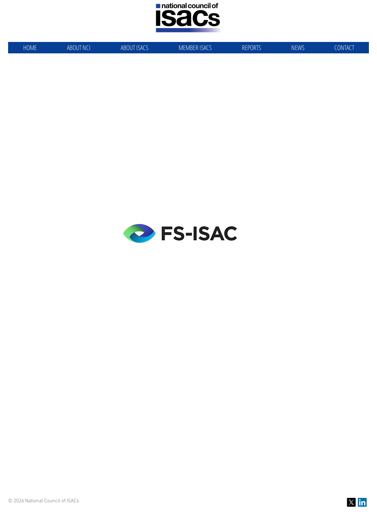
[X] (351, 502)
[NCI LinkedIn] (362, 502)
